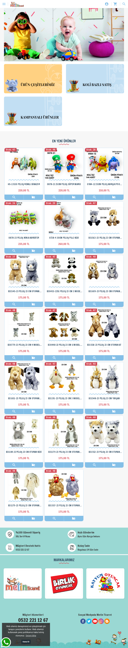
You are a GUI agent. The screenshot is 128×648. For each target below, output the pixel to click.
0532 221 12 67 (22, 549)
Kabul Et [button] (26, 642)
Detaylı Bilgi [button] (31, 636)
